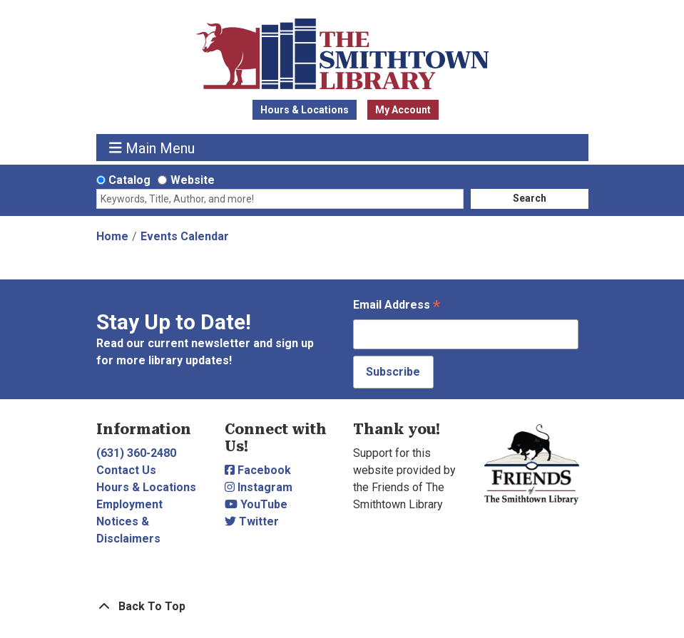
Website (192, 180)
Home (112, 236)
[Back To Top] (342, 606)
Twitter (252, 521)
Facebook (258, 470)
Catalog (129, 180)
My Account (403, 109)
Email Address (396, 306)
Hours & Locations (304, 109)
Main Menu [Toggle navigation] (152, 148)
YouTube (256, 504)
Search (529, 198)
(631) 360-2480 (136, 453)
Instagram (258, 487)
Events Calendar (185, 236)
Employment (129, 504)
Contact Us (126, 470)
